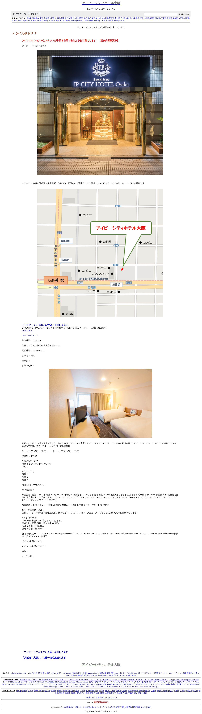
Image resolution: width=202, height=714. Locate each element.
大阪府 (180, 18)
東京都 (98, 18)
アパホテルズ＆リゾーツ (122, 682)
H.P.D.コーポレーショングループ (88, 680)
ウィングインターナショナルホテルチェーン (139, 687)
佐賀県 (85, 20)
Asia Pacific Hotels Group (66, 682)
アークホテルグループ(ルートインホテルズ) (67, 684)
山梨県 (134, 18)
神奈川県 (105, 18)
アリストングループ (186, 682)
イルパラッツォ (139, 673)
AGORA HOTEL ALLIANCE (47, 682)
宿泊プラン (27, 330)
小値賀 (83, 673)
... (157, 687)
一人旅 (71, 675)
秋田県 (52, 18)
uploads (13, 673)
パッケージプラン (30, 335)
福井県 (128, 18)
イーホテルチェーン (114, 687)
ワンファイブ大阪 (126, 673)
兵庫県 (186, 18)
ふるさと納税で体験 (116, 707)
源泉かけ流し (194, 673)
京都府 (175, 18)
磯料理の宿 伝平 (84, 675)
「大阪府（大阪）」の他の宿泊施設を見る (44, 657)
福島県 (63, 18)
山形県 (57, 18)
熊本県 (96, 20)
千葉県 (92, 18)
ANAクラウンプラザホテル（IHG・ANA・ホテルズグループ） (51, 680)
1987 (105, 675)
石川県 (123, 18)
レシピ (143, 707)
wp (76, 675)
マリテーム (61, 673)
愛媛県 (67, 20)
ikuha (134, 675)
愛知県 (157, 18)
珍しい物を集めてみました (90, 707)
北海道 (28, 18)
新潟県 (111, 18)
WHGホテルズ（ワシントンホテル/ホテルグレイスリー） (122, 680)
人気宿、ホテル (91, 697)
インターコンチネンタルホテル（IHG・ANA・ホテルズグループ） (81, 687)
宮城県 (46, 18)
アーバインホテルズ (127, 684)
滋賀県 (169, 18)
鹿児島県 (115, 20)
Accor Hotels (19, 682)
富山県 (117, 18)
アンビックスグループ (41, 684)
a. (51, 673)
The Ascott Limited (82, 682)
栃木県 (75, 18)
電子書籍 (136, 707)
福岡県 (79, 20)
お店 (148, 707)
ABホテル (23, 680)
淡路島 (47, 673)
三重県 (163, 18)
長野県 (140, 18)
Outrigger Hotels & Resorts (178, 680)
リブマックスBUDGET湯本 (121, 675)
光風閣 (73, 673)
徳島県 (56, 20)
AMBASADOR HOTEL (24, 684)
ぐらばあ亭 (184, 673)
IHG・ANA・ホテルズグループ (156, 680)
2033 (109, 675)
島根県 (33, 20)
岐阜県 (146, 18)
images (68, 673)
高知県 (73, 20)
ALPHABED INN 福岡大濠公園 (98, 673)
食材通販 (128, 707)
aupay (117, 673)
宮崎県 (108, 20)
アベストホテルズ (161, 682)
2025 (54, 673)
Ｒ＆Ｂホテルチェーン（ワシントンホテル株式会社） (156, 684)
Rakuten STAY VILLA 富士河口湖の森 (30, 673)
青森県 (34, 18)
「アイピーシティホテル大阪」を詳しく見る (45, 325)
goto (67, 675)
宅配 (112, 673)
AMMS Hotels (173, 682)
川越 (79, 673)
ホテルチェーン (111, 697)
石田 (100, 675)
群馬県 (80, 18)
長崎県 (91, 20)
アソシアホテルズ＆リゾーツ (101, 682)
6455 (96, 675)
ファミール (150, 673)
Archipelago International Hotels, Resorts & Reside (101, 684)
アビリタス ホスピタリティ (142, 682)
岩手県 (40, 18)
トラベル (104, 707)
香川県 (62, 20)
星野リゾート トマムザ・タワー (167, 673)
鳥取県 (27, 20)
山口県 (50, 20)
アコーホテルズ (30, 682)
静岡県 (151, 18)
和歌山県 (21, 20)
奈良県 (14, 20)
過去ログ (101, 697)
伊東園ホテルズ (182, 684)
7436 (92, 675)
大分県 (102, 20)
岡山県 (39, 20)
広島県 (44, 20)
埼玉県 (86, 18)
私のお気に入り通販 (71, 707)
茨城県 (69, 18)
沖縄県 (121, 20)
